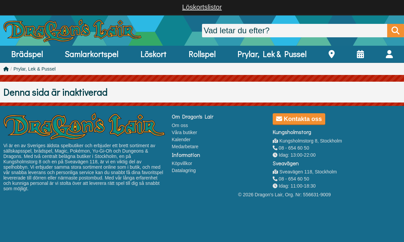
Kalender (181, 139)
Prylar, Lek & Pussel (271, 54)
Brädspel (27, 54)
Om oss (180, 125)
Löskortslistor (202, 7)
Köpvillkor (182, 163)
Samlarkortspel (91, 54)
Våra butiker (184, 132)
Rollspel (202, 54)
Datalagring (184, 170)
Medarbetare (185, 146)
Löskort (153, 54)
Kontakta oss (299, 119)
